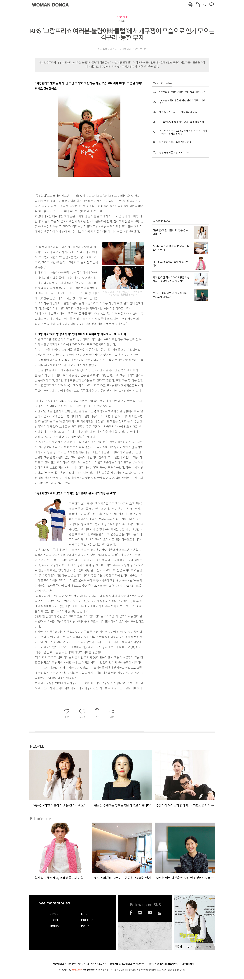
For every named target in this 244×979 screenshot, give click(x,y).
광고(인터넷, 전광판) (136, 964)
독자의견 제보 (83, 964)
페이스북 (131, 912)
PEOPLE (122, 17)
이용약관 (159, 964)
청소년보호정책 (187, 964)
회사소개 (123, 964)
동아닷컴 (114, 964)
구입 (208, 946)
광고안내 (64, 964)
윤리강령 (72, 964)
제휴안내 (150, 964)
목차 (189, 946)
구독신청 (55, 964)
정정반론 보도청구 (98, 964)
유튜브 (150, 912)
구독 (198, 946)
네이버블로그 (159, 912)
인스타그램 (140, 912)
